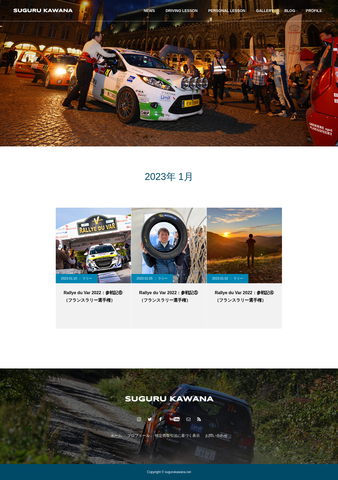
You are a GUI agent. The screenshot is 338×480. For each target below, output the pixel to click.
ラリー (87, 278)
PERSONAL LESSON (226, 11)
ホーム (116, 435)
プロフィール (138, 435)
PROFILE (314, 11)
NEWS (149, 11)
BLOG (289, 11)
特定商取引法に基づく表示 (177, 435)
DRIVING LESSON (182, 11)
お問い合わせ (216, 435)
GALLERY (265, 11)
